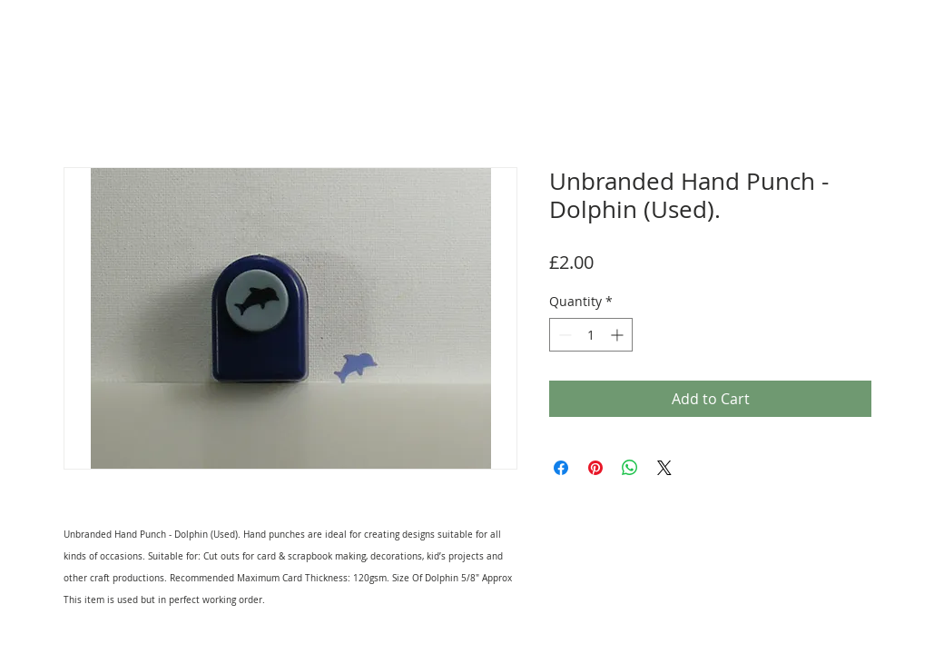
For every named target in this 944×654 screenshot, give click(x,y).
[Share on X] (664, 468)
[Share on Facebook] (561, 468)
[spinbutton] (591, 335)
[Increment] (618, 335)
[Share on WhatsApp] (630, 468)
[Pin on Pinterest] (595, 468)
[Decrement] (563, 335)
